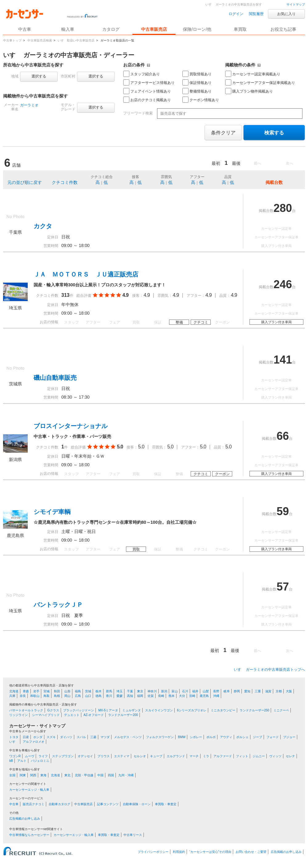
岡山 (67, 696)
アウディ (226, 737)
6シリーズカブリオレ (191, 710)
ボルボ (211, 737)
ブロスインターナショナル (70, 426)
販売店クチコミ (33, 804)
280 (283, 208)
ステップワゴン (63, 756)
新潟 (164, 691)
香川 (109, 696)
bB (11, 760)
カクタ (43, 226)
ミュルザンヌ (131, 710)
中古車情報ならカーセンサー (29, 835)
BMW (181, 737)
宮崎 (192, 696)
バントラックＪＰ (58, 604)
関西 (33, 775)
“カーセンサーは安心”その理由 (210, 851)
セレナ (290, 756)
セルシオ (140, 756)
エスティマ (121, 756)
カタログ (111, 29)
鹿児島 (204, 696)
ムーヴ (29, 756)
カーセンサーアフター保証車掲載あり (260, 82)
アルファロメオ (33, 741)
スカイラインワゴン (159, 710)
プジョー (289, 737)
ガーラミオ (29, 105)
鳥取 (46, 696)
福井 (195, 691)
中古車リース (133, 835)
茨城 (88, 691)
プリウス (103, 756)
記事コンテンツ (108, 804)
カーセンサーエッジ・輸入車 (29, 789)
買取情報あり (197, 74)
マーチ (194, 756)
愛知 (247, 691)
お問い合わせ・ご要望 (251, 851)
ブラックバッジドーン (78, 710)
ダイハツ (66, 737)
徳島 (98, 696)
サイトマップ (295, 4)
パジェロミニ (40, 760)
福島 (78, 691)
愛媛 (119, 696)
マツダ (105, 737)
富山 (175, 691)
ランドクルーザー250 (255, 710)
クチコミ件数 (65, 182)
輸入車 (67, 29)
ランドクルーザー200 (123, 715)
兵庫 (12, 696)
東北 (67, 775)
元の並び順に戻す (24, 182)
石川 (185, 691)
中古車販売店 (154, 29)
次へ (289, 163)
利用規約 (179, 851)
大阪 (289, 691)
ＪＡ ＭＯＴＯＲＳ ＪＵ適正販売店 (86, 274)
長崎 (161, 696)
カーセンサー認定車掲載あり (252, 74)
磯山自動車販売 (55, 377)
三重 (258, 691)
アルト (21, 760)
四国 (111, 775)
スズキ (51, 737)
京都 (279, 691)
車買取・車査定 (165, 804)
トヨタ (13, 737)
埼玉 (119, 691)
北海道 (13, 691)
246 (283, 284)
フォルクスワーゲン (160, 737)
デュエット (71, 715)
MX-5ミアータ (108, 710)
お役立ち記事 (283, 29)
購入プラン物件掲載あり (249, 91)
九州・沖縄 (126, 775)
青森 (26, 691)
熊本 (171, 696)
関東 (23, 775)
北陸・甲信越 (84, 775)
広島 (78, 696)
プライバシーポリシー (153, 851)
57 (283, 586)
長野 (216, 691)
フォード (272, 737)
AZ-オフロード (93, 715)
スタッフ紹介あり (141, 74)
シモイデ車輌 (52, 511)
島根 (57, 696)
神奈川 (152, 691)
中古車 (13, 804)
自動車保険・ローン (137, 804)
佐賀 (151, 696)
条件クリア (223, 132)
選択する (38, 76)
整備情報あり (197, 91)
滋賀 (268, 691)
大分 (182, 696)
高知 (130, 696)
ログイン (236, 14)
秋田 (57, 691)
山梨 (206, 691)
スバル (81, 737)
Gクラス (53, 710)
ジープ (257, 737)
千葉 (130, 691)
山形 (67, 691)
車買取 (240, 29)
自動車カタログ (59, 804)
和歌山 (34, 696)
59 (283, 511)
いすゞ (13, 741)
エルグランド (176, 756)
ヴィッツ (275, 756)
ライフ (43, 756)
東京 (140, 691)
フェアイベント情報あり (147, 91)
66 (283, 436)
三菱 (93, 737)
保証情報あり (197, 82)
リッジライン (18, 715)
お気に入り (286, 14)
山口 (88, 696)
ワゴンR (15, 756)
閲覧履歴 (256, 14)
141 (283, 359)
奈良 (23, 696)
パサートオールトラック (26, 710)
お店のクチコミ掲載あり (147, 100)
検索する (274, 132)
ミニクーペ (281, 710)
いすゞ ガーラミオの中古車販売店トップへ (269, 669)
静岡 (237, 691)
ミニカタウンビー (223, 710)
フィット (242, 756)
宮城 (46, 691)
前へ (257, 163)
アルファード (222, 756)
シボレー (196, 737)
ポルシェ (242, 737)
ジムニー (259, 756)
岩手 (36, 691)
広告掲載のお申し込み (24, 818)
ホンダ (38, 737)
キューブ (156, 756)
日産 (26, 737)
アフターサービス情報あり (149, 82)
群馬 (109, 691)
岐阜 (227, 691)
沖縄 (216, 696)
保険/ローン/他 (197, 29)
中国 (100, 775)
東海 (43, 775)
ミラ (206, 756)
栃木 (98, 691)
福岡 (140, 696)
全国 (12, 775)
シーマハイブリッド (46, 715)
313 (65, 295)
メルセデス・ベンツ (128, 737)
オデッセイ (85, 756)
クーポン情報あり (200, 100)
